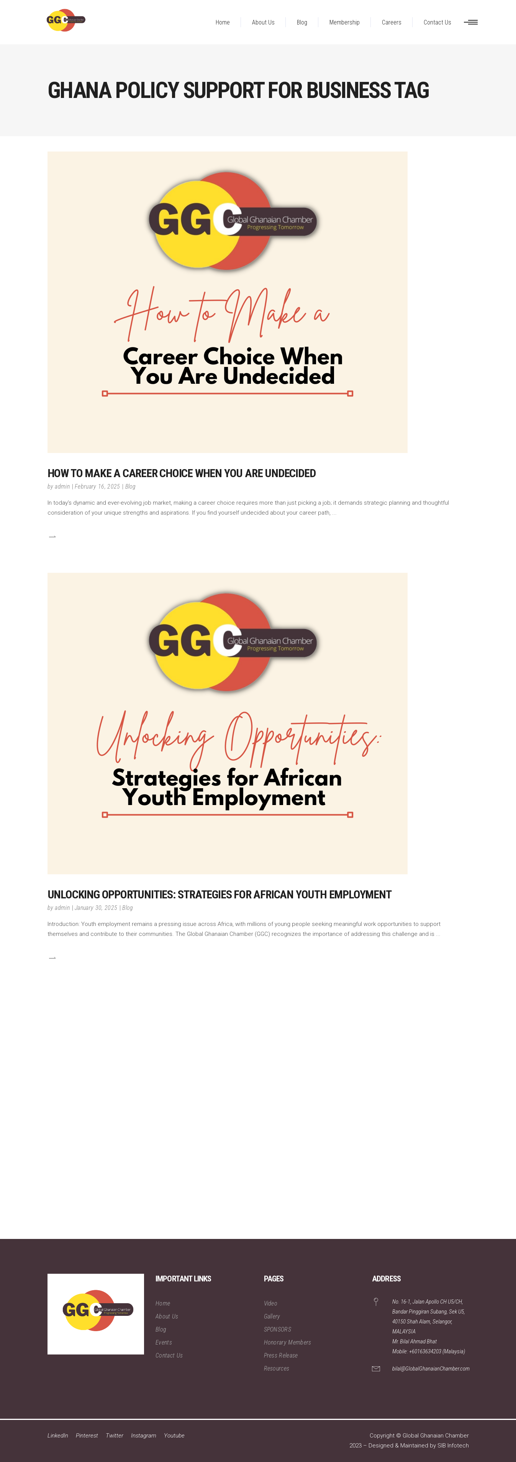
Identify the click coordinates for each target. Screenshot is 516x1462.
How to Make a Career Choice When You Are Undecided (182, 473)
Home (163, 1303)
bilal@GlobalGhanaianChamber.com (431, 1368)
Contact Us (169, 1355)
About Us (167, 1316)
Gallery (272, 1316)
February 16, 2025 (97, 486)
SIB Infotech (453, 1445)
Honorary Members (287, 1342)
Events (164, 1342)
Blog (130, 486)
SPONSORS (278, 1329)
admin (62, 486)
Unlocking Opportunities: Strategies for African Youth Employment (220, 894)
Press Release (281, 1355)
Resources (277, 1368)
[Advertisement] (230, 1124)
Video (271, 1303)
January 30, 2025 (96, 907)
